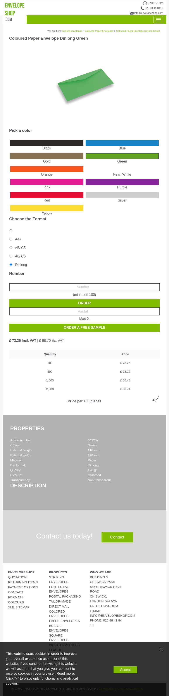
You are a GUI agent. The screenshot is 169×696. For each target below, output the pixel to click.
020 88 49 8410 (154, 8)
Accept (125, 670)
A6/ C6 (17, 256)
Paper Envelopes (64, 621)
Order (84, 303)
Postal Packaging (65, 596)
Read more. (66, 673)
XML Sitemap (18, 607)
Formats (16, 597)
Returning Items (23, 582)
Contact (117, 537)
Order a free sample (84, 327)
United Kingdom (104, 606)
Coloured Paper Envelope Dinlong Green (138, 31)
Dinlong (18, 265)
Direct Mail (59, 606)
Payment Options (23, 587)
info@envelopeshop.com (148, 13)
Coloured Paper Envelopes (99, 31)
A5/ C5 (17, 248)
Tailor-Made (60, 601)
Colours (16, 602)
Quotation (17, 577)
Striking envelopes (72, 31)
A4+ (15, 239)
